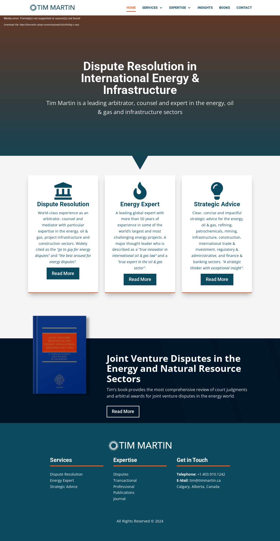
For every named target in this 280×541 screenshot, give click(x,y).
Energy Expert (62, 480)
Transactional (125, 480)
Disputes (121, 474)
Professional (123, 486)
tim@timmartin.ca (205, 480)
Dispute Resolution (66, 474)
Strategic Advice (64, 486)
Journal (119, 498)
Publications (123, 492)
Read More (63, 273)
